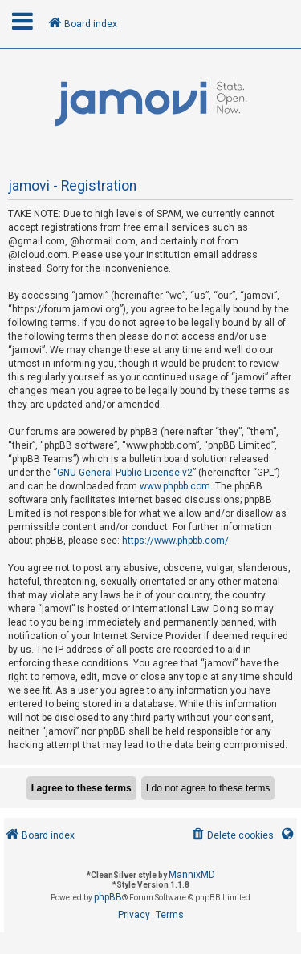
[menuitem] (231, 835)
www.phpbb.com (175, 486)
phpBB (108, 897)
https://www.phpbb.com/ (175, 540)
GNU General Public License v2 (125, 472)
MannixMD (192, 874)
